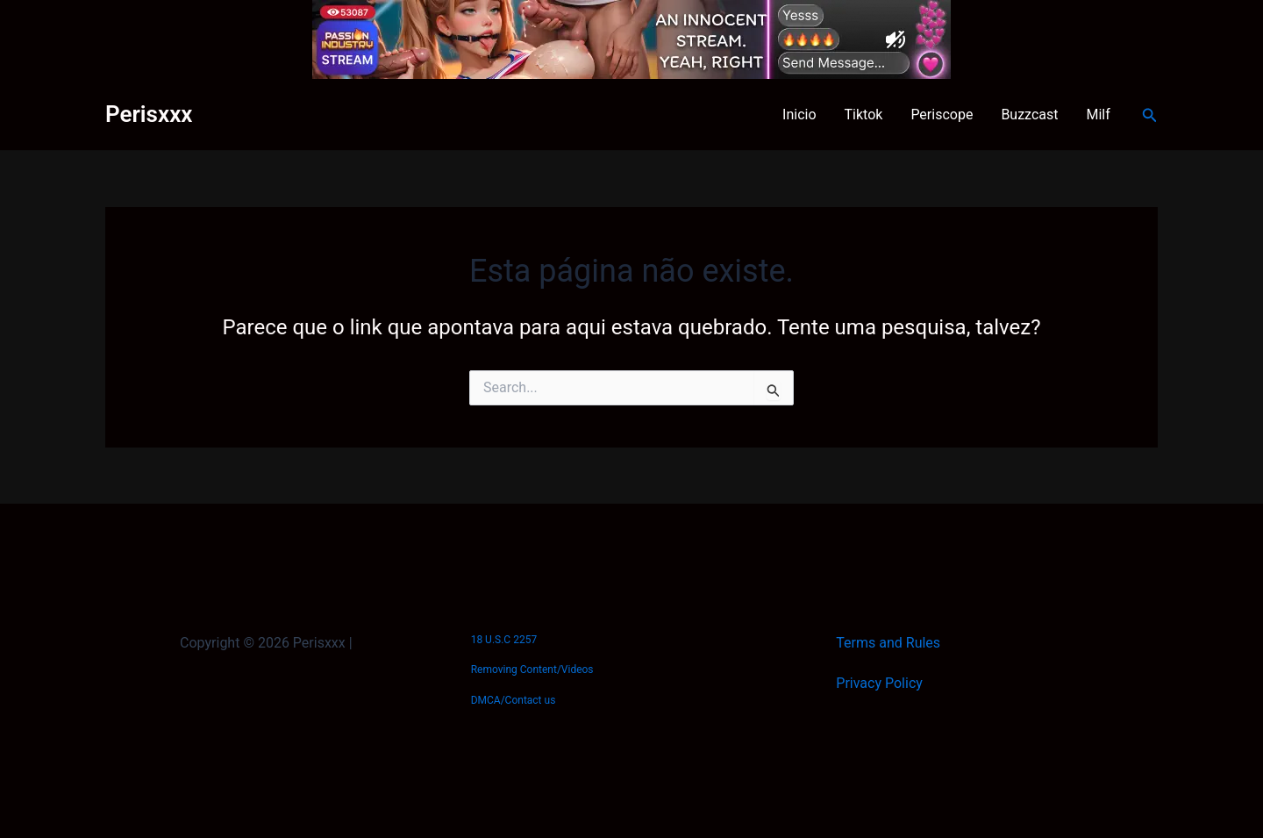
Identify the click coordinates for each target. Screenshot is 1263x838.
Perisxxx (148, 114)
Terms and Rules (888, 642)
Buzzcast (1029, 114)
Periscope (941, 114)
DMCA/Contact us (513, 700)
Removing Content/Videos (532, 669)
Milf (1098, 114)
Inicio (799, 114)
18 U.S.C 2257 (504, 640)
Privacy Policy (879, 683)
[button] (1150, 115)
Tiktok (864, 114)
